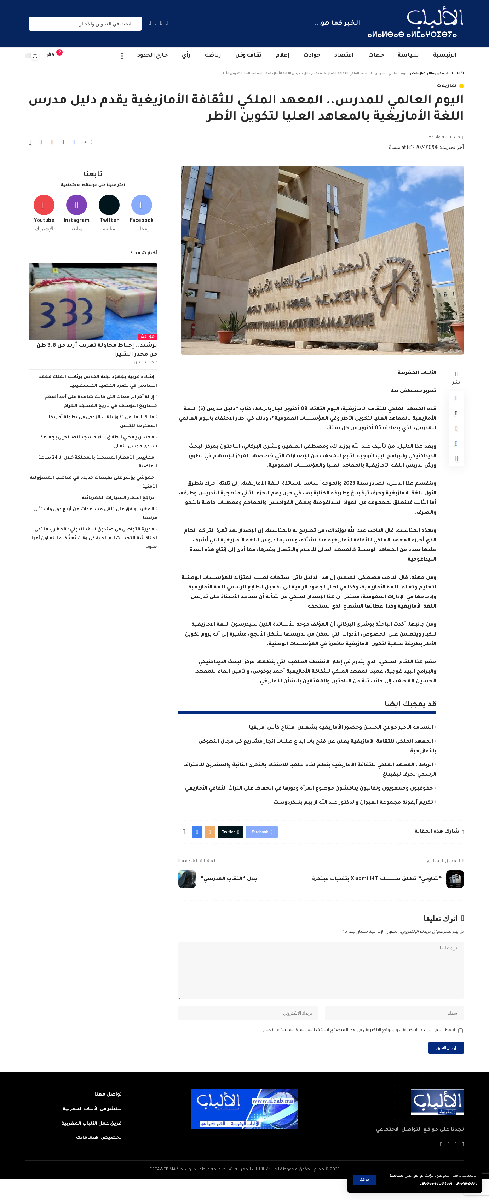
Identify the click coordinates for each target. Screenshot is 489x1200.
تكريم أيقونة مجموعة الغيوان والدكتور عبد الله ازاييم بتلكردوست (353, 803)
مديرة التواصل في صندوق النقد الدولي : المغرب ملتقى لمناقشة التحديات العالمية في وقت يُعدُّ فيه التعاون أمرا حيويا (94, 536)
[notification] (63, 55)
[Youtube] (44, 209)
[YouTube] (156, 23)
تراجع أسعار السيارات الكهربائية (118, 495)
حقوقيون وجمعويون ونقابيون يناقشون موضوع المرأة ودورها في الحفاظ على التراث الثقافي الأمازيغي (309, 789)
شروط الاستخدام (430, 1183)
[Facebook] (167, 23)
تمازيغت (447, 86)
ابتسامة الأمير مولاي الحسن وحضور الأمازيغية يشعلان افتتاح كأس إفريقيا (341, 728)
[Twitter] (161, 23)
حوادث (147, 334)
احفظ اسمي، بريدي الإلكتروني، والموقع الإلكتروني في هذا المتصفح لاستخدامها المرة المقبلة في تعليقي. (357, 1048)
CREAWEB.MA (162, 1190)
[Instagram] (150, 23)
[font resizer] (51, 56)
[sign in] (73, 55)
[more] (122, 55)
